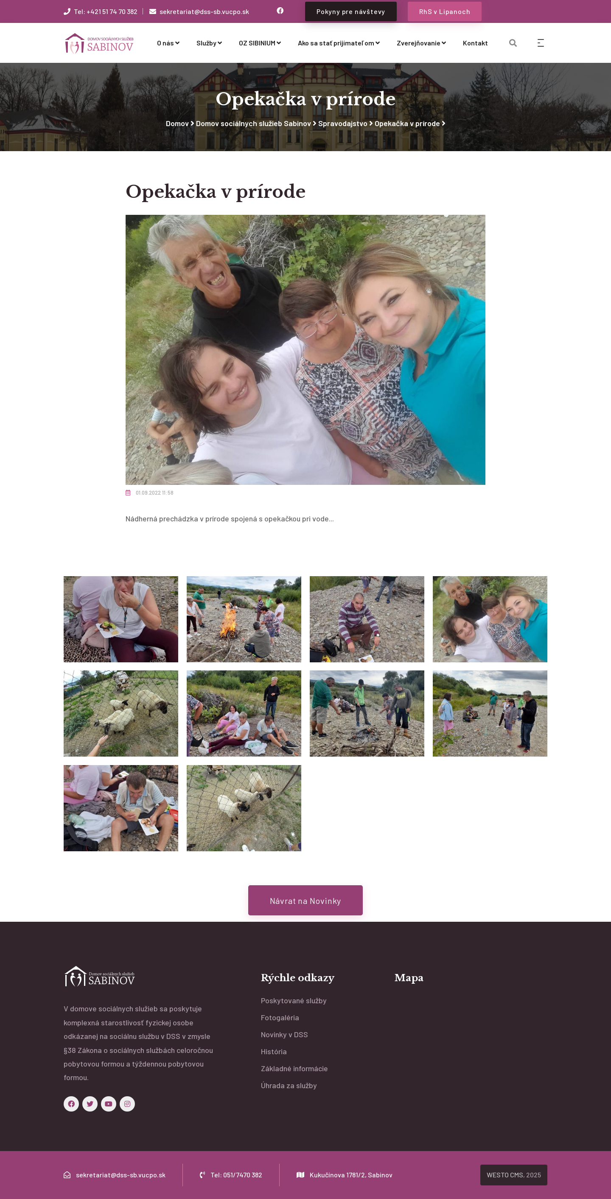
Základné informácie (294, 1068)
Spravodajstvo (342, 123)
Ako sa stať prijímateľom (339, 43)
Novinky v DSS (284, 1034)
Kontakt (475, 43)
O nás (168, 43)
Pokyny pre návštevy (351, 11)
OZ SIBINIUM (260, 43)
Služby (209, 43)
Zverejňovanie (421, 43)
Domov (177, 123)
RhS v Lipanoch (444, 11)
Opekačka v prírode (407, 123)
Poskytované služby (294, 1000)
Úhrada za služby (289, 1085)
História (274, 1051)
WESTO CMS (505, 1175)
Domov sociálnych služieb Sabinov (253, 123)
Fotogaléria (280, 1017)
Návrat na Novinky (306, 900)
